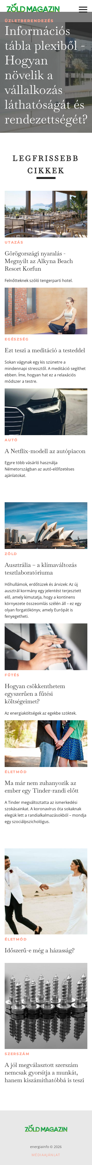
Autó (11, 440)
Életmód (16, 772)
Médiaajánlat (46, 1154)
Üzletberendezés (29, 20)
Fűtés (12, 675)
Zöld (11, 554)
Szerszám (17, 1054)
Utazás (14, 242)
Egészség (17, 339)
